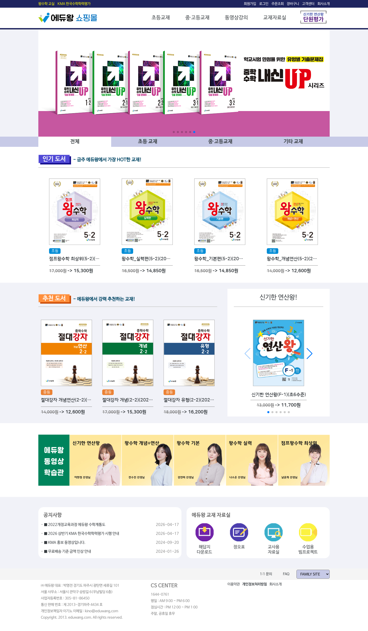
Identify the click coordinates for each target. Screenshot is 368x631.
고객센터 (308, 4)
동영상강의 (236, 18)
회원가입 (250, 4)
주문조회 (277, 4)
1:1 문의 (266, 574)
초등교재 (161, 18)
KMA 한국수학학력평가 (73, 4)
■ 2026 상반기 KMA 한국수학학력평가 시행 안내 (81, 533)
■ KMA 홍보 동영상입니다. (64, 542)
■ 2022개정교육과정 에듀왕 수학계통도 (74, 524)
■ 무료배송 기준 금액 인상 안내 (67, 551)
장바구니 (293, 4)
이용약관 (233, 584)
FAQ (286, 574)
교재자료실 (274, 18)
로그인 (263, 4)
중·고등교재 (197, 18)
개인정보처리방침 (254, 584)
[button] (174, 132)
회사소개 (323, 4)
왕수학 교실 (46, 4)
